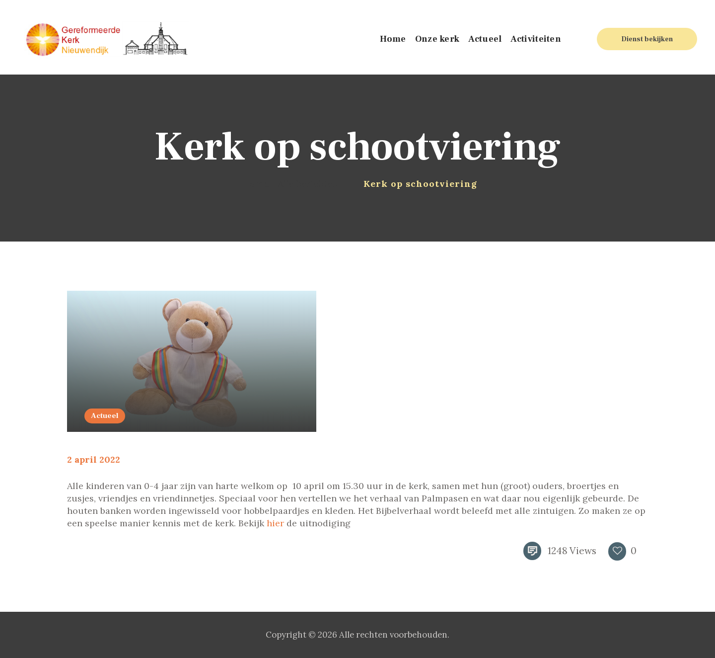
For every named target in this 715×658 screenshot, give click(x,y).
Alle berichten (308, 183)
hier (275, 523)
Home (255, 183)
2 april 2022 (93, 459)
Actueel (104, 415)
